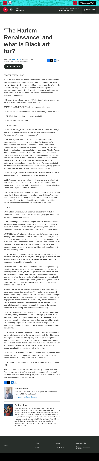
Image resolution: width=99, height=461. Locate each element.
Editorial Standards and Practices (83, 447)
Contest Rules (60, 447)
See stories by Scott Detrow (26, 397)
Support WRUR (88, 3)
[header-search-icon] (75, 3)
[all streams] (89, 10)
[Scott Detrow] (8, 393)
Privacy (37, 443)
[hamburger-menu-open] (5, 3)
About (37, 447)
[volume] (11, 10)
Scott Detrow (16, 59)
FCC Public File (81, 443)
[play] (5, 10)
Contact (58, 443)
